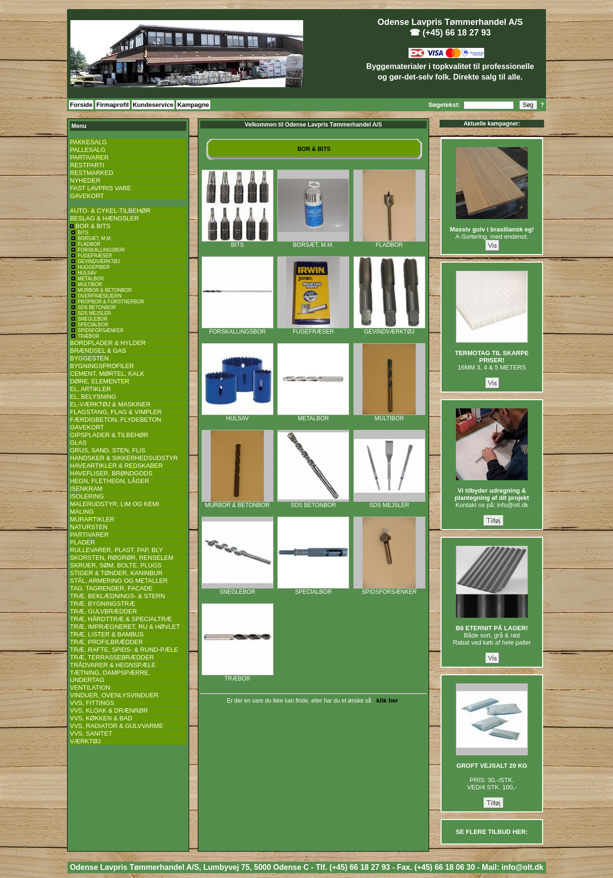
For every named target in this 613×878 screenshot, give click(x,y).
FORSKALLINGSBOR (237, 329)
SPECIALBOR (313, 589)
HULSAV (237, 416)
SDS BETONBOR (313, 502)
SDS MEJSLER (389, 502)
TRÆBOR (237, 676)
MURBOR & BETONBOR (237, 502)
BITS (237, 242)
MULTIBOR (389, 416)
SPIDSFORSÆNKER (389, 589)
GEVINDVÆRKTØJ (389, 329)
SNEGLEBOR (237, 589)
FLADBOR (389, 242)
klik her (385, 700)
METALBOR (313, 416)
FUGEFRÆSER (313, 329)
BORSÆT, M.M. (313, 242)
